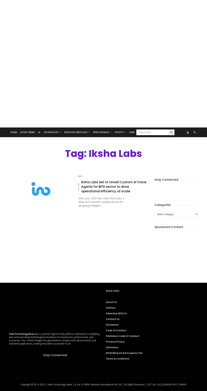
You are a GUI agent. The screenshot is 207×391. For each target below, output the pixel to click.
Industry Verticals (75, 132)
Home (14, 132)
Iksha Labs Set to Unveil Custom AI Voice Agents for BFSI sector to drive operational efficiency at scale (113, 186)
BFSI (80, 176)
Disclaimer (112, 324)
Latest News (27, 132)
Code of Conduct (116, 330)
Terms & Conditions (117, 358)
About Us (111, 302)
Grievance (112, 347)
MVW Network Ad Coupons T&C (124, 353)
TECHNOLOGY (51, 132)
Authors (110, 307)
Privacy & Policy (115, 341)
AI (39, 132)
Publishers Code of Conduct (122, 336)
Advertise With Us (116, 313)
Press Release (101, 132)
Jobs (132, 132)
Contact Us (113, 319)
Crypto (119, 132)
